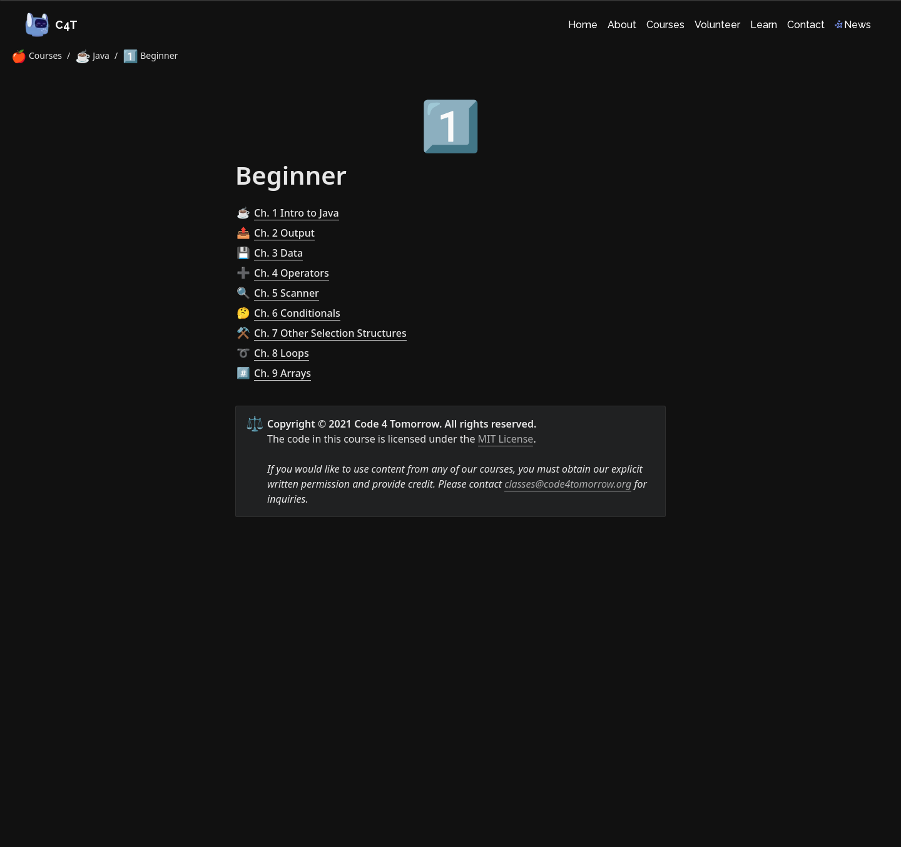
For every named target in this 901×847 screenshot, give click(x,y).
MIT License (506, 439)
